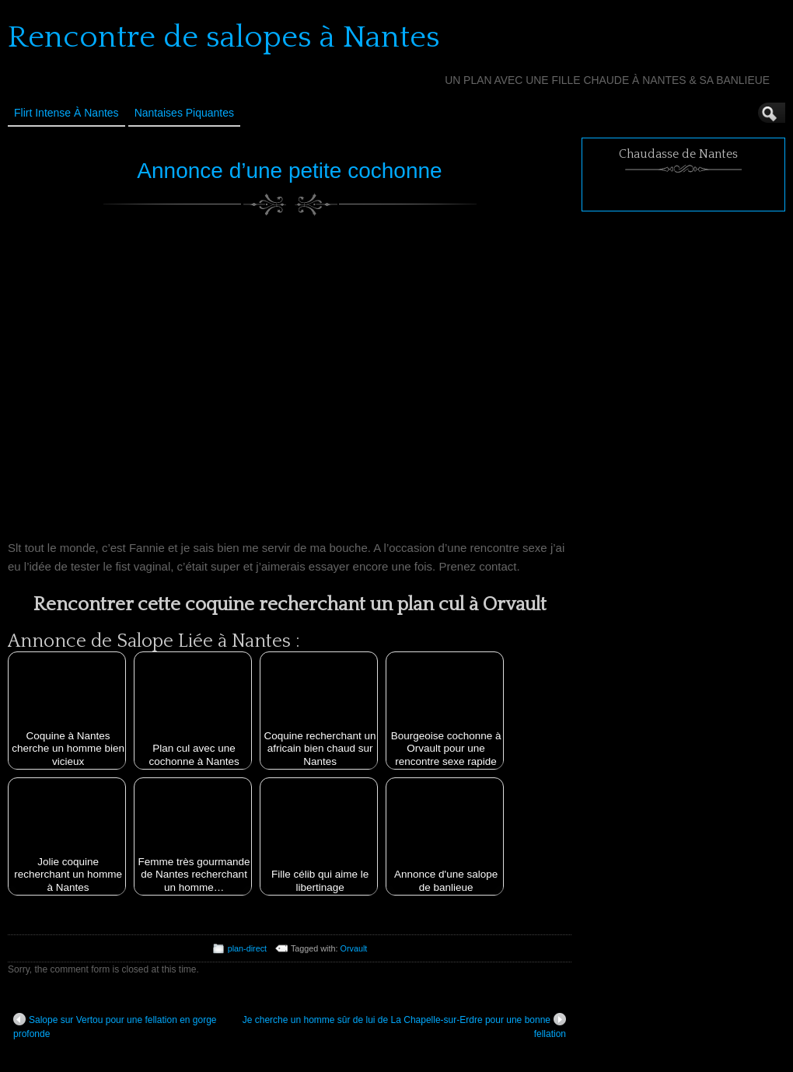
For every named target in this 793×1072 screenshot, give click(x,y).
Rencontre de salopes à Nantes (224, 37)
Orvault (354, 948)
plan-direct (247, 948)
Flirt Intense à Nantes (66, 113)
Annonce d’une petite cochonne (289, 171)
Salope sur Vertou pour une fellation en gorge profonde (115, 1026)
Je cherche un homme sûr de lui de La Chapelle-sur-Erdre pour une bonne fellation (404, 1026)
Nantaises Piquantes (184, 113)
